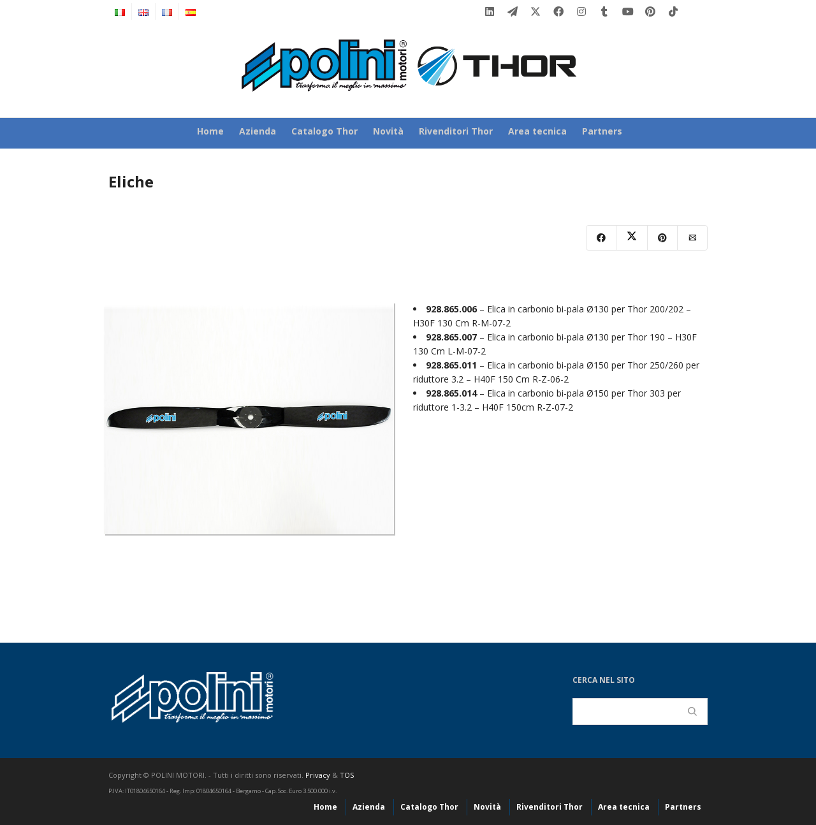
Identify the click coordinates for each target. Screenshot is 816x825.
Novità (388, 131)
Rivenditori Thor (456, 131)
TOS (347, 775)
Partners (602, 131)
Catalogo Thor (324, 131)
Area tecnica (537, 131)
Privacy (317, 775)
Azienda (257, 131)
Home (210, 131)
